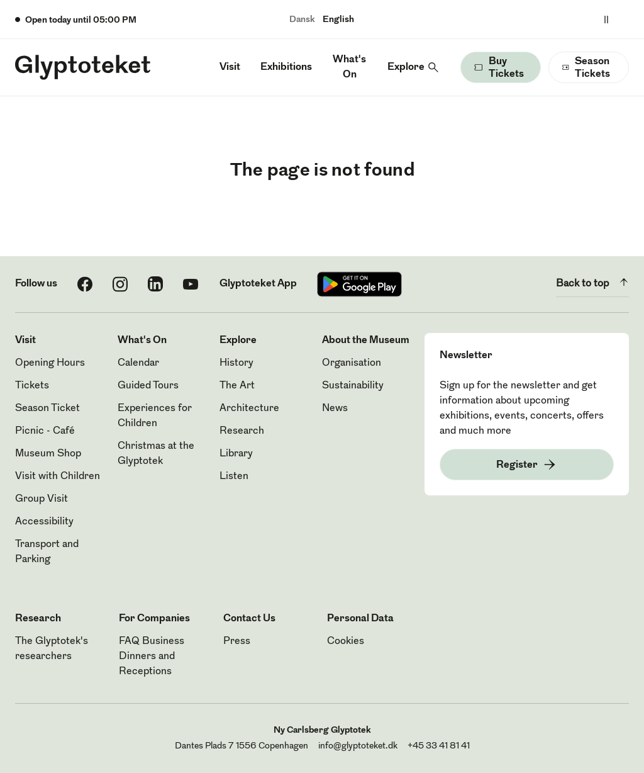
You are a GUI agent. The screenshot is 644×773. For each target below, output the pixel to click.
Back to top (592, 282)
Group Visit (41, 499)
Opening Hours (50, 363)
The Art (237, 386)
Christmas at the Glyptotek (156, 453)
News (335, 408)
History (236, 363)
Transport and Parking (47, 552)
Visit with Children (57, 476)
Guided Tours (148, 386)
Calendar (138, 363)
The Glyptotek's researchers (51, 649)
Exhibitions (286, 67)
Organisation (351, 363)
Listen (233, 476)
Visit (229, 67)
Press (236, 641)
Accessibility (44, 522)
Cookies (345, 641)
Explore (406, 67)
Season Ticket (47, 408)
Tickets (32, 386)
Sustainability (353, 386)
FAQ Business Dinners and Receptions (151, 656)
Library (236, 454)
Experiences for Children (155, 416)
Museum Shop (48, 454)
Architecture (249, 408)
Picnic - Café (45, 431)
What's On (349, 67)
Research (241, 431)
